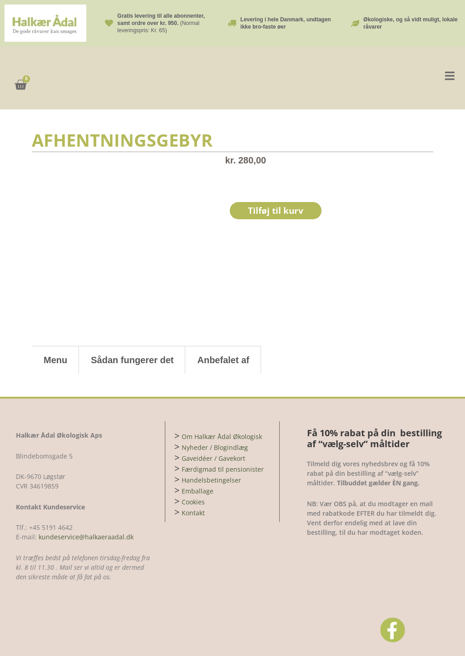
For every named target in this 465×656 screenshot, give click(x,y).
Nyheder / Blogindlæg (215, 447)
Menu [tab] (55, 360)
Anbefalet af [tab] (223, 360)
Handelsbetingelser (211, 480)
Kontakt (193, 512)
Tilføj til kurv (276, 211)
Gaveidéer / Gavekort (213, 458)
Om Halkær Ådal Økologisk (222, 436)
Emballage (197, 491)
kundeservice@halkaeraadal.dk (85, 537)
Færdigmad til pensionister (223, 469)
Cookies (193, 502)
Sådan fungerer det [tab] (132, 360)
